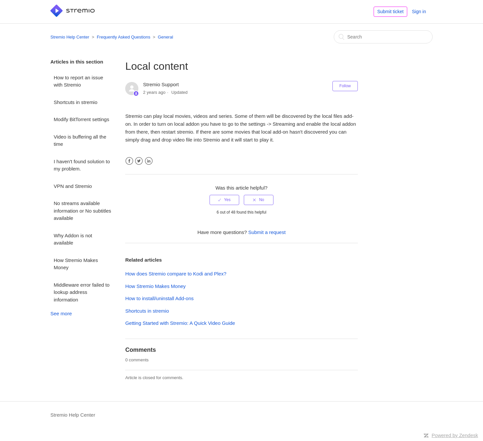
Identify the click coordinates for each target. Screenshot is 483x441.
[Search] (383, 36)
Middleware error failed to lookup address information (81, 292)
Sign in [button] (419, 11)
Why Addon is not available (73, 239)
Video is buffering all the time (80, 140)
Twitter (139, 161)
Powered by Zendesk (455, 435)
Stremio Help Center (69, 37)
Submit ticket (390, 11)
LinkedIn (149, 161)
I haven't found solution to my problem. (82, 165)
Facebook (129, 161)
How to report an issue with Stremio (78, 81)
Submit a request (266, 232)
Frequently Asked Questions (124, 37)
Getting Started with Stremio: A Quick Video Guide (180, 323)
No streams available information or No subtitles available (82, 210)
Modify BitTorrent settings (81, 119)
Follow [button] (345, 86)
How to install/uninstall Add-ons (159, 298)
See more (61, 313)
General (165, 37)
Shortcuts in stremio (76, 102)
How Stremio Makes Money (76, 264)
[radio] (224, 200)
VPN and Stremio (73, 186)
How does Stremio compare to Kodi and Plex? (175, 273)
